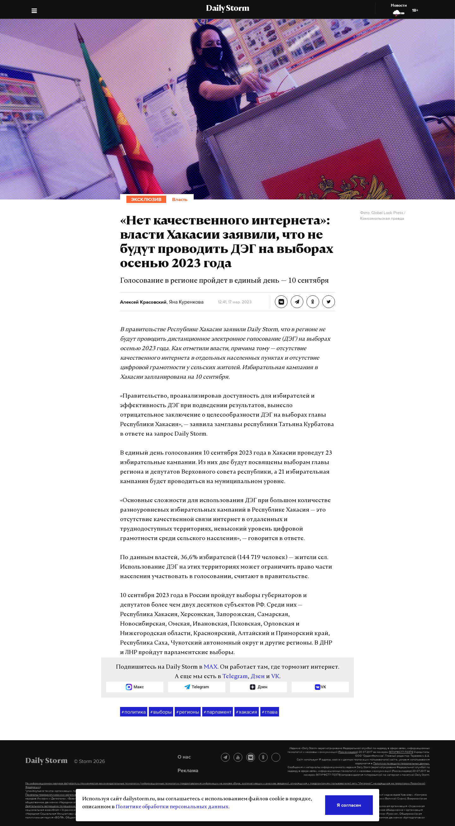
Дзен (258, 677)
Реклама (188, 770)
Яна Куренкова (185, 302)
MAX (210, 667)
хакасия (246, 712)
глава (269, 712)
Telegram (235, 677)
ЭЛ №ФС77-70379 (401, 751)
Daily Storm (227, 9)
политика (134, 712)
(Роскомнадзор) (348, 751)
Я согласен (349, 805)
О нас (184, 757)
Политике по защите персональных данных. (401, 763)
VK (275, 677)
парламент (217, 712)
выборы (161, 712)
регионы (187, 712)
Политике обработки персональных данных (172, 807)
